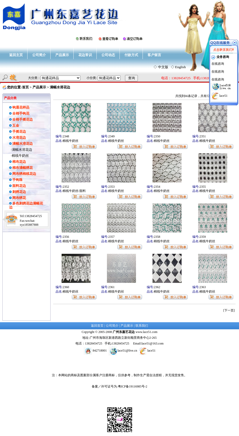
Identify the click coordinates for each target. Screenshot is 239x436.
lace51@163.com (153, 343)
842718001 (100, 350)
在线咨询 (217, 64)
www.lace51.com (146, 332)
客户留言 (154, 55)
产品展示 (62, 55)
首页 (25, 87)
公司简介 (39, 55)
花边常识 (85, 55)
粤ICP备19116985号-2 (132, 386)
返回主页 (16, 55)
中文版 (163, 67)
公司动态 (108, 55)
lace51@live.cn (127, 350)
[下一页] (229, 310)
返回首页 (97, 325)
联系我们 (141, 325)
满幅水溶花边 (22, 150)
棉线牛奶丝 (20, 156)
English (180, 67)
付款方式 (131, 55)
